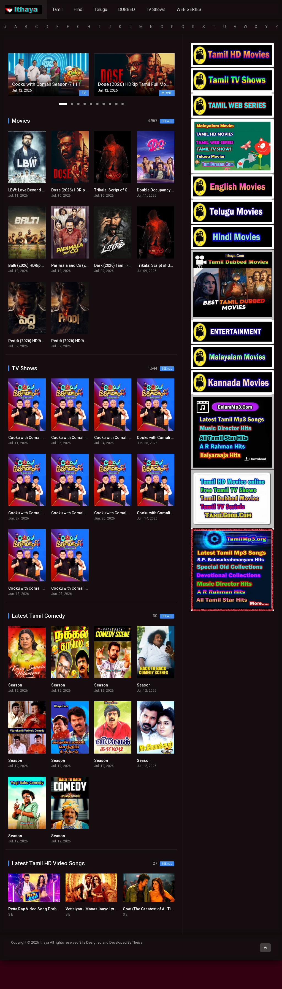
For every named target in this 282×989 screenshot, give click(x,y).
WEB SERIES (189, 9)
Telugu (100, 9)
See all (167, 121)
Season (15, 685)
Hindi (78, 9)
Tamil (57, 9)
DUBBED (126, 9)
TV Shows (156, 9)
